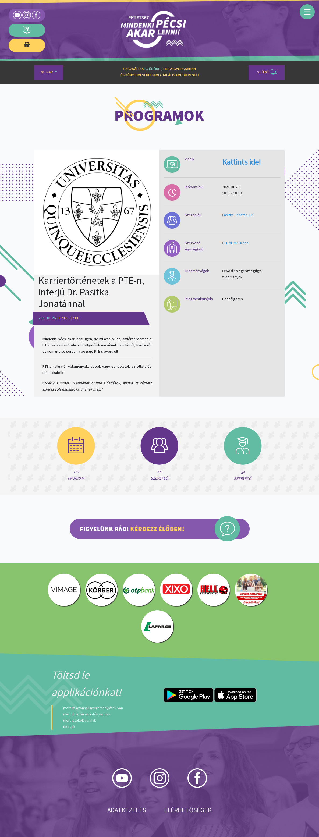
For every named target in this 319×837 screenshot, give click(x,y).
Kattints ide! (241, 162)
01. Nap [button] (47, 72)
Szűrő (267, 72)
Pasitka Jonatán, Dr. (238, 214)
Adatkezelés (126, 810)
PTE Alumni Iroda (235, 242)
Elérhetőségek (188, 810)
